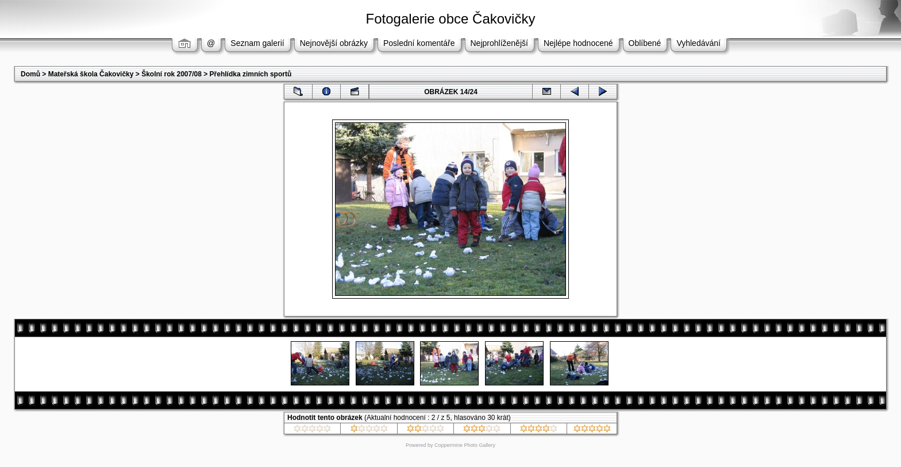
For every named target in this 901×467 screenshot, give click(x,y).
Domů (30, 74)
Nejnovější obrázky (334, 43)
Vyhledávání (698, 43)
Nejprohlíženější (499, 43)
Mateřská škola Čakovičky (91, 74)
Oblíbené (645, 43)
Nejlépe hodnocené (578, 43)
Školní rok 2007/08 (171, 74)
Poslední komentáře (419, 43)
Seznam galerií (257, 43)
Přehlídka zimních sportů (251, 74)
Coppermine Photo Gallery (464, 445)
